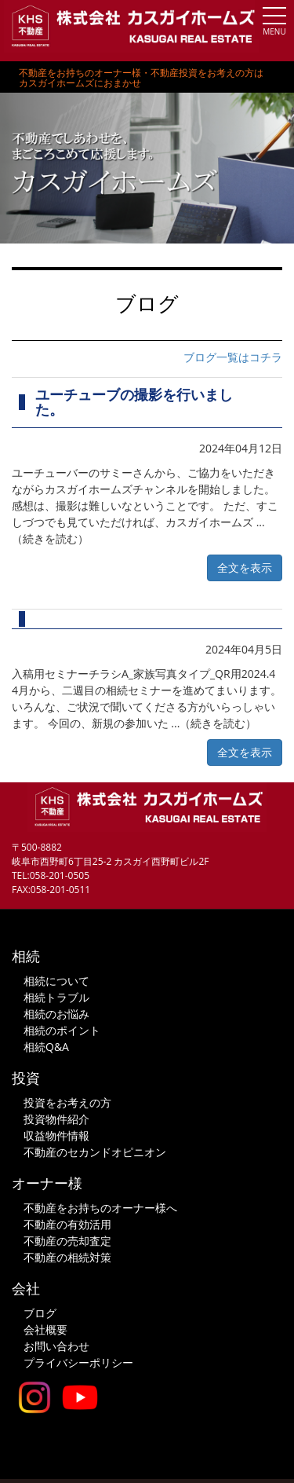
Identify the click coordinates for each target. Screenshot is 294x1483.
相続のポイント (62, 1030)
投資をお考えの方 (67, 1102)
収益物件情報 (56, 1135)
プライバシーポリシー (78, 1362)
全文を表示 (244, 567)
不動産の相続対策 (67, 1257)
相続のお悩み (56, 1013)
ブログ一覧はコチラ (232, 357)
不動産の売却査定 (67, 1240)
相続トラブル (56, 997)
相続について (56, 980)
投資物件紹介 (56, 1118)
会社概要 (45, 1329)
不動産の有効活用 (67, 1224)
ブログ (40, 1312)
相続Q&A (46, 1046)
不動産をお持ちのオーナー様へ (100, 1207)
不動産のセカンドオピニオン (95, 1151)
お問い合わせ (56, 1345)
